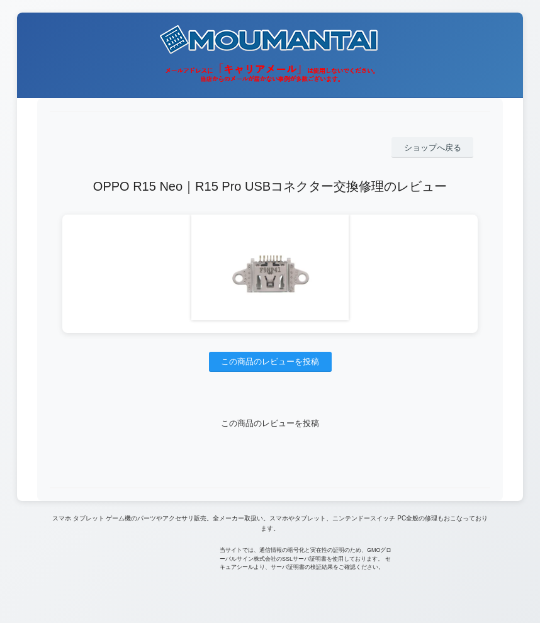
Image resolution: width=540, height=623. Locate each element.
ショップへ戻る (432, 147)
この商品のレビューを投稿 (270, 361)
